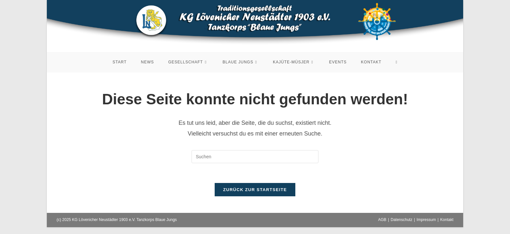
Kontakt (446, 219)
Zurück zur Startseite (255, 189)
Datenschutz (401, 219)
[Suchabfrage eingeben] (255, 156)
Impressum (426, 219)
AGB (382, 219)
